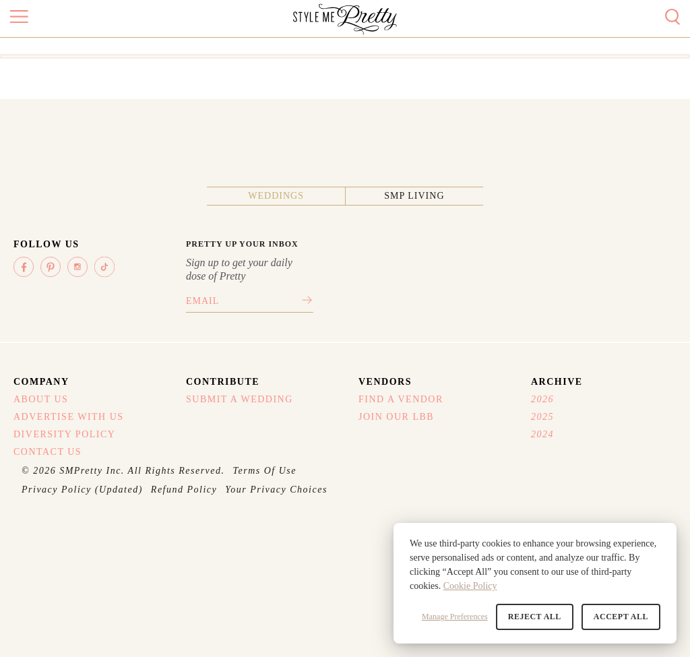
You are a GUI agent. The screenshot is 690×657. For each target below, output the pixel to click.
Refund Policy (184, 489)
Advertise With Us (68, 417)
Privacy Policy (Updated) (82, 489)
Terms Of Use (265, 471)
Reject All (534, 616)
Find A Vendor (400, 399)
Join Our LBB (396, 417)
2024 (542, 434)
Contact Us (47, 452)
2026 (542, 399)
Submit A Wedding (239, 399)
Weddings (276, 196)
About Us (40, 399)
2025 (542, 417)
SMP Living (414, 196)
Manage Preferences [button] (455, 616)
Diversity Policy (64, 434)
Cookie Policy (470, 586)
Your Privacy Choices (276, 489)
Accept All (621, 616)
